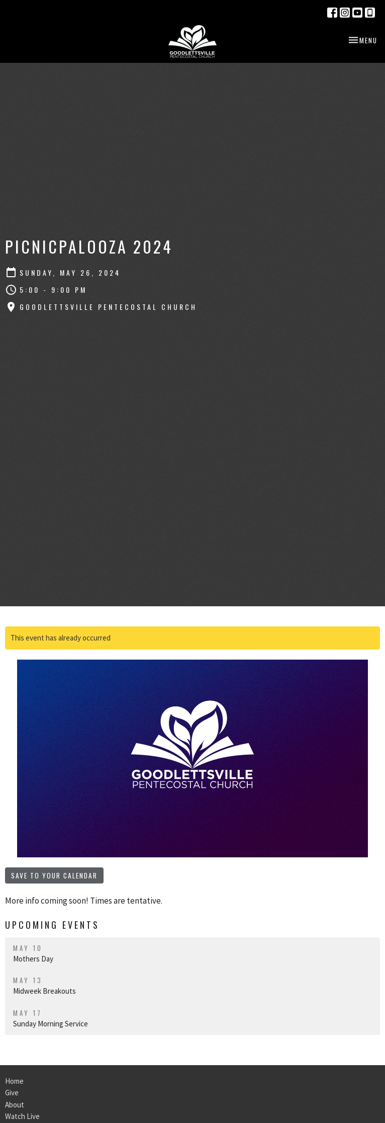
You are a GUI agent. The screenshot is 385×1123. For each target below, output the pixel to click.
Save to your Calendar (54, 875)
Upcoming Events (52, 924)
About (14, 1104)
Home (14, 1081)
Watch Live (22, 1116)
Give (12, 1092)
